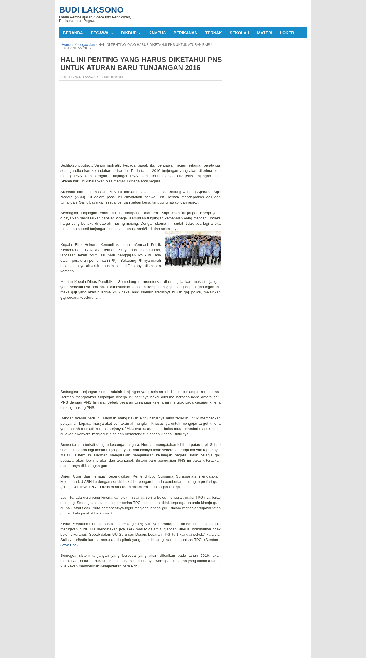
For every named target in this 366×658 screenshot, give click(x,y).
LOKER (287, 33)
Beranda (73, 33)
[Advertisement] (141, 124)
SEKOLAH (239, 33)
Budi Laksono (91, 9)
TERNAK (213, 33)
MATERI (264, 33)
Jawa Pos (68, 545)
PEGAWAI (102, 33)
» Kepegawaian (112, 76)
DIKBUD (131, 33)
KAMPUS (157, 33)
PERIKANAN (185, 33)
